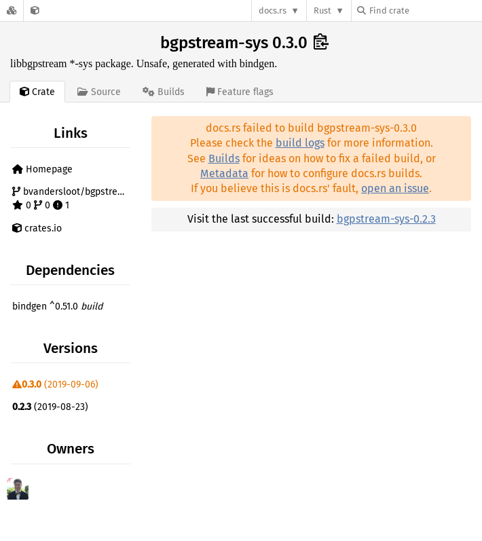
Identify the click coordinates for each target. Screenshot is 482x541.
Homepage (42, 169)
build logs (300, 142)
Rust (322, 10)
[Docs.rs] (11, 10)
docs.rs (272, 10)
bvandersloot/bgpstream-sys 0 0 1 (73, 198)
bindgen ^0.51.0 (57, 306)
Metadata (224, 173)
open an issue (395, 188)
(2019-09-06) (55, 384)
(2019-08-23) (50, 407)
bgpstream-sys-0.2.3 (386, 218)
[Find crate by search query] (425, 10)
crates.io (37, 228)
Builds (224, 158)
